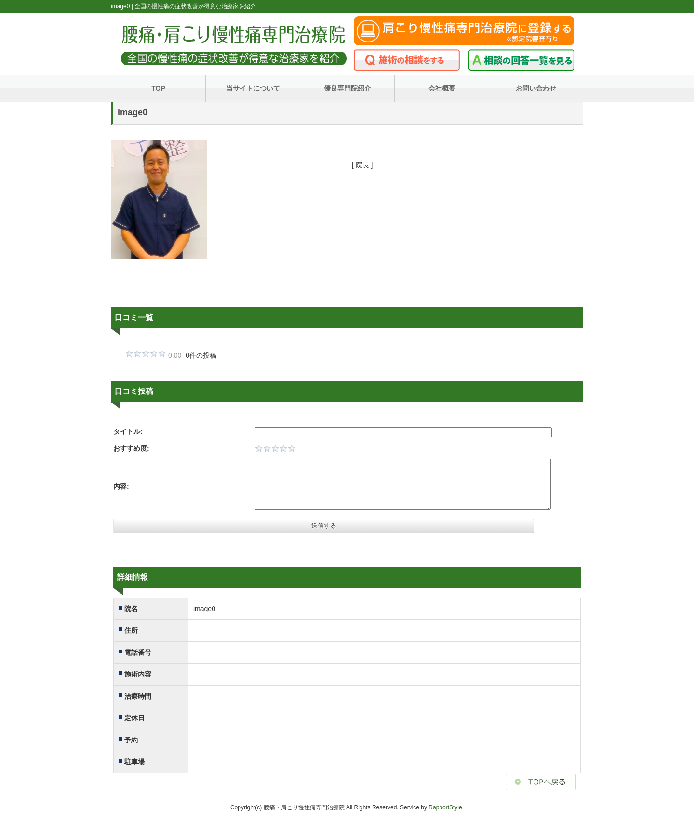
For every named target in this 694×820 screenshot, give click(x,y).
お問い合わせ (536, 88)
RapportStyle (445, 807)
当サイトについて (253, 88)
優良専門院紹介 (347, 88)
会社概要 (441, 88)
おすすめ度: (131, 448)
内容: (121, 486)
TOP (158, 88)
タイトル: (128, 431)
